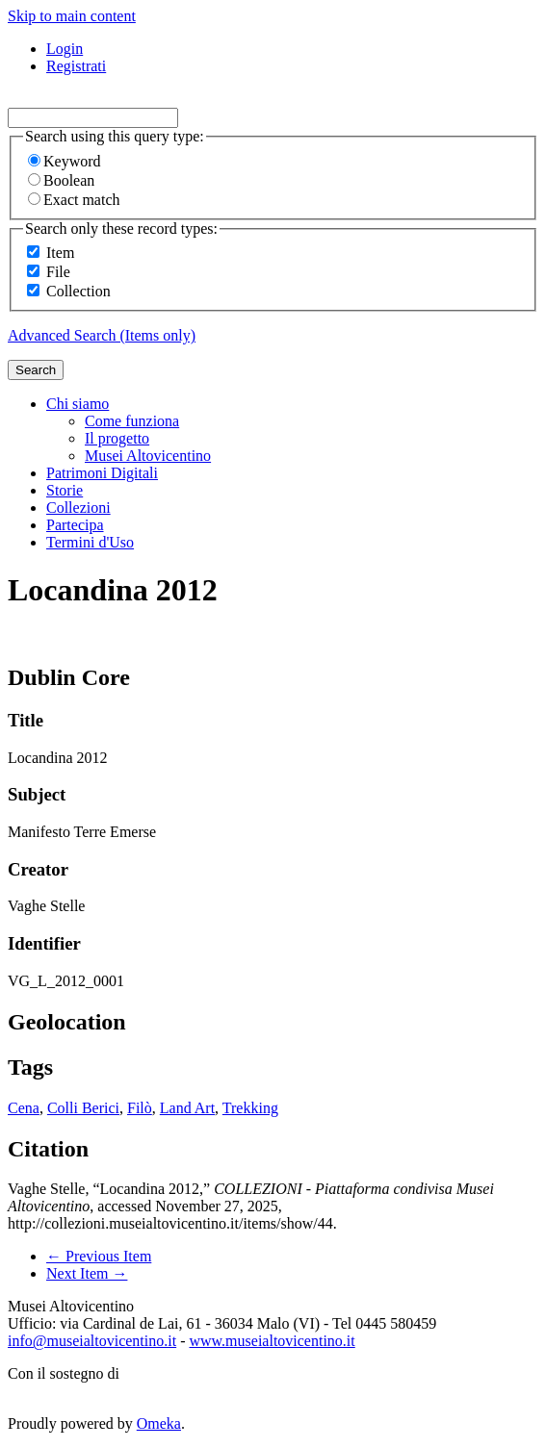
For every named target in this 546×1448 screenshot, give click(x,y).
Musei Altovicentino (148, 455)
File (58, 272)
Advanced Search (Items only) (101, 335)
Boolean (61, 180)
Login (64, 48)
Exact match (74, 199)
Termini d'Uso (90, 542)
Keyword (64, 161)
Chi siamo (77, 403)
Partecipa (75, 525)
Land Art (187, 1108)
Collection (78, 291)
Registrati (76, 66)
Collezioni (78, 507)
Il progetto (117, 438)
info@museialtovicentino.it (92, 1341)
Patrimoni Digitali (102, 473)
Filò (139, 1108)
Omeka (159, 1423)
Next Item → (86, 1273)
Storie (64, 490)
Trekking (250, 1108)
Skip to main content (72, 16)
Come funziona (132, 421)
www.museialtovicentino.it (271, 1341)
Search (35, 370)
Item (60, 252)
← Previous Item (98, 1256)
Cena (23, 1108)
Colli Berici (83, 1108)
